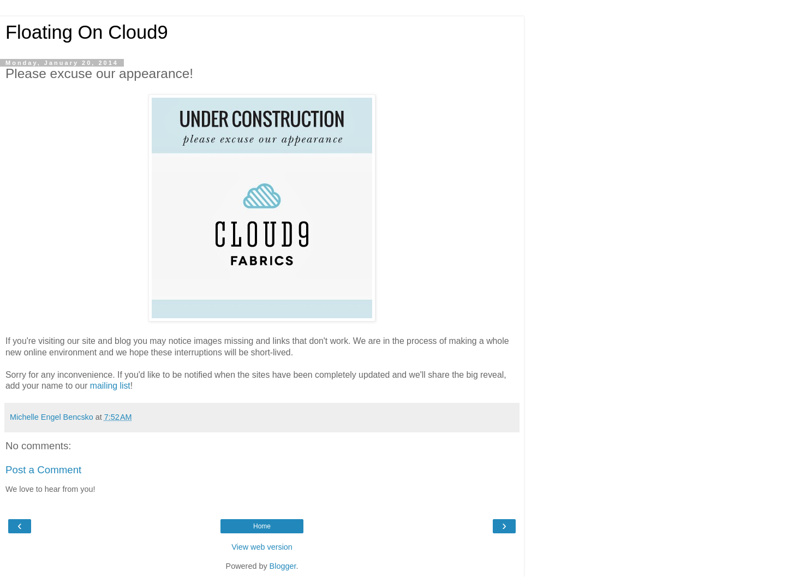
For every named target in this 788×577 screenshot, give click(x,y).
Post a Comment (43, 469)
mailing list (110, 385)
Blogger (283, 566)
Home (262, 526)
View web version (261, 547)
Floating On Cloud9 (86, 32)
